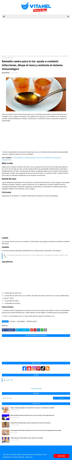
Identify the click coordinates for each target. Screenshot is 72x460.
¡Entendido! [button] (61, 456)
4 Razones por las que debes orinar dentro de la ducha (26, 438)
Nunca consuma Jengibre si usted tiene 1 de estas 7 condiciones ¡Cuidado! (32, 408)
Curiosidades (20, 321)
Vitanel (8, 380)
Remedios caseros (16, 56)
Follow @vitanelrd (36, 388)
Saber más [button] (28, 457)
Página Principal (6, 56)
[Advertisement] (36, 136)
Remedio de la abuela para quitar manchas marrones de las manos (30, 423)
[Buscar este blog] (27, 398)
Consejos (12, 321)
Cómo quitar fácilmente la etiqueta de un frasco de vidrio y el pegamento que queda (35, 430)
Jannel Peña (5, 73)
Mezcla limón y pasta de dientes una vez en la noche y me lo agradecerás (32, 415)
